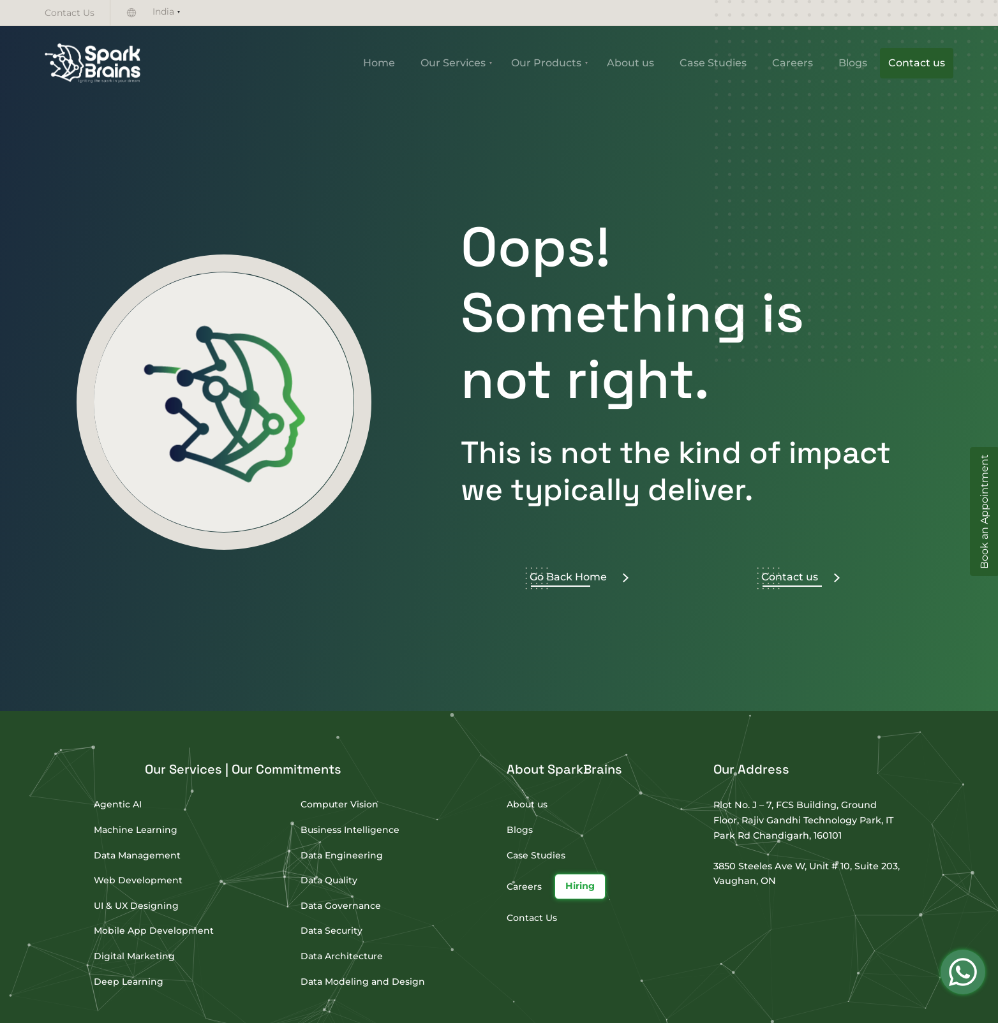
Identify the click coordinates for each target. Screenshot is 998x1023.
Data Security (331, 930)
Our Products (546, 63)
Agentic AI (118, 804)
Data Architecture (342, 956)
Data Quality (329, 880)
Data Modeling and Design (363, 981)
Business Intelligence (350, 829)
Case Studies (713, 63)
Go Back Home (579, 577)
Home (379, 63)
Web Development (138, 880)
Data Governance (341, 905)
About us (630, 63)
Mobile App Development (154, 930)
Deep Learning (128, 981)
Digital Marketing (134, 956)
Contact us (916, 63)
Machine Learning (135, 829)
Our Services (453, 63)
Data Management (137, 855)
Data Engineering (342, 855)
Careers (792, 63)
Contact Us (69, 12)
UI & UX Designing (136, 905)
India (163, 11)
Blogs (852, 63)
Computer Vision (339, 804)
